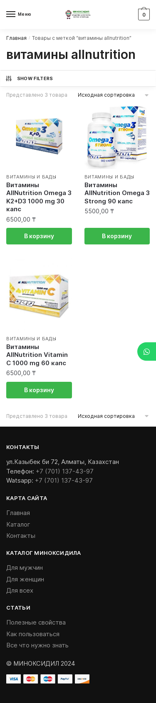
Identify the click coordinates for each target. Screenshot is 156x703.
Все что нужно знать (37, 645)
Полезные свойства (36, 622)
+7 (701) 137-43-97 (65, 471)
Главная (16, 38)
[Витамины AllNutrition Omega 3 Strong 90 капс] (117, 136)
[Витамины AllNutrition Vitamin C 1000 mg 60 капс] (39, 294)
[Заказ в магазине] (114, 95)
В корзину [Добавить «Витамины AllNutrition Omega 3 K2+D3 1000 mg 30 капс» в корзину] (39, 235)
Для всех (19, 590)
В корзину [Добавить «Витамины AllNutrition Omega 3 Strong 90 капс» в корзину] (117, 235)
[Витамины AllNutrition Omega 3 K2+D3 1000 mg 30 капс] (39, 136)
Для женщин (25, 579)
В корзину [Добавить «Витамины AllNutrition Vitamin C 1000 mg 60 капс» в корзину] (39, 389)
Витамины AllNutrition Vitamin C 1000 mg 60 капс (37, 355)
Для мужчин (24, 567)
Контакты (20, 535)
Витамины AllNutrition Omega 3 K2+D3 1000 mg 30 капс (39, 197)
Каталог (18, 524)
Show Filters (29, 78)
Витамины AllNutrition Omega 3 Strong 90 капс (117, 193)
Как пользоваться (32, 634)
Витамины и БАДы (31, 177)
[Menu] (18, 14)
